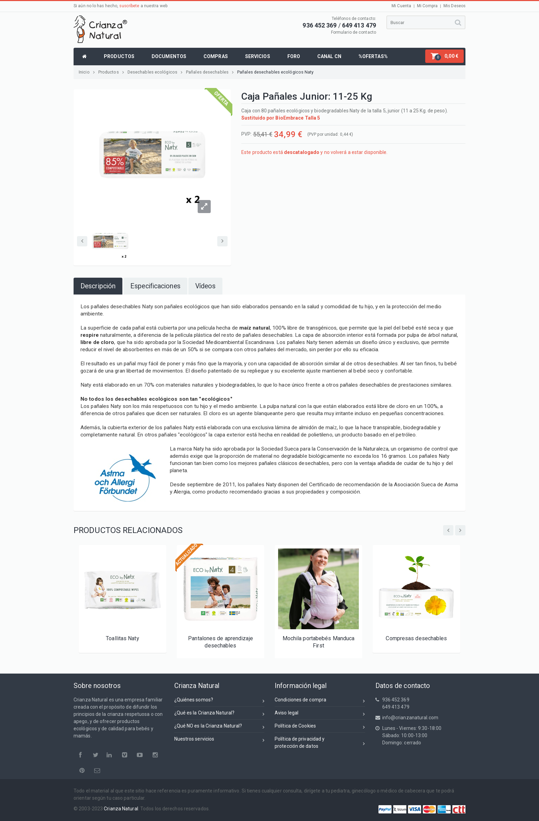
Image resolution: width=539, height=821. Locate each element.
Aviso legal (320, 714)
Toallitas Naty (122, 638)
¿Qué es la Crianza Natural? (219, 714)
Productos (111, 72)
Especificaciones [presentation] (155, 286)
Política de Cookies (320, 727)
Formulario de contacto (353, 32)
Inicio (87, 72)
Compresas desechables (416, 638)
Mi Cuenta (401, 5)
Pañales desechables (210, 72)
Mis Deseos (454, 5)
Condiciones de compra (320, 701)
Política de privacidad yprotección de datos (320, 742)
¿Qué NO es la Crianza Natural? (219, 727)
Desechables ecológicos (155, 72)
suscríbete (129, 5)
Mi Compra (427, 5)
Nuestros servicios (219, 740)
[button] (444, 56)
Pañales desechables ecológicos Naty (275, 72)
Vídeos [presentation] (205, 286)
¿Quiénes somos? (219, 701)
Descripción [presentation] (98, 286)
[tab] (98, 286)
